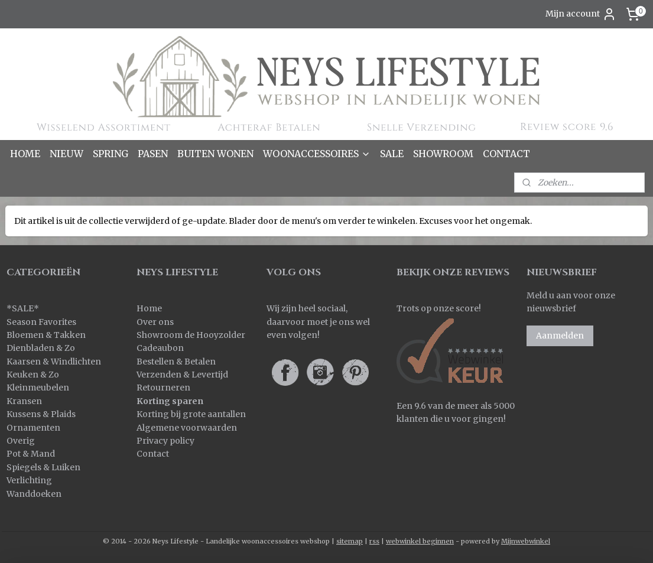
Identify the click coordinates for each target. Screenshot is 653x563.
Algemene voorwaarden (187, 427)
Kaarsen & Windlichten (54, 361)
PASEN (153, 154)
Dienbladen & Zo (41, 348)
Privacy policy (165, 440)
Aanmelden (560, 335)
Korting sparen (170, 401)
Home (149, 308)
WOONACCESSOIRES (317, 154)
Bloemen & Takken (47, 335)
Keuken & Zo (33, 374)
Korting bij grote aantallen (191, 414)
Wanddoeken (34, 494)
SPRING (110, 154)
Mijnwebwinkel (525, 541)
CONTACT (506, 154)
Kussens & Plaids (41, 414)
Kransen (24, 401)
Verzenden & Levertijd (182, 374)
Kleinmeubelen (38, 387)
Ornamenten (33, 427)
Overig (21, 440)
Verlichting (29, 480)
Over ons (155, 322)
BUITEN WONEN (215, 154)
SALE (392, 154)
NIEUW (66, 154)
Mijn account (580, 14)
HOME (25, 154)
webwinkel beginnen (420, 541)
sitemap (349, 541)
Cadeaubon (160, 348)
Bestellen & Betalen (176, 361)
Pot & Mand (31, 453)
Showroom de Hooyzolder (191, 335)
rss (374, 541)
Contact (153, 453)
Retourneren (163, 387)
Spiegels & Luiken (43, 467)
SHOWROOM (443, 154)
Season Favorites (41, 322)
